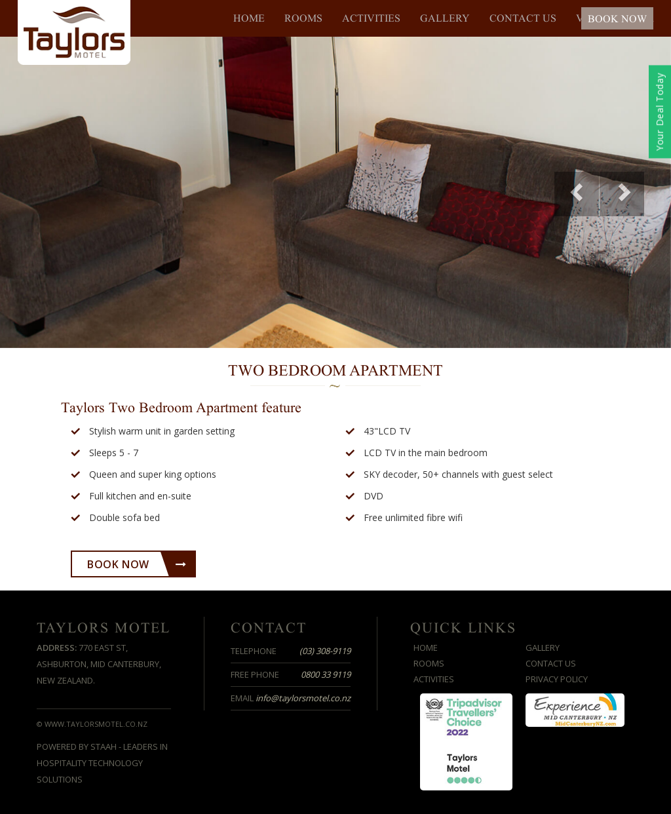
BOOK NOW (617, 19)
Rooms (303, 18)
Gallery (445, 18)
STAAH (103, 746)
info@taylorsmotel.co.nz (303, 698)
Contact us (522, 18)
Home (249, 18)
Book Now (136, 564)
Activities (371, 18)
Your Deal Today (659, 112)
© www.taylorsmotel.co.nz (92, 724)
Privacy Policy (557, 679)
